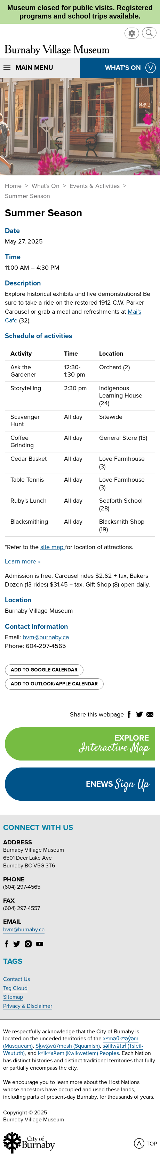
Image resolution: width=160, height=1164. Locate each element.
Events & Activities (95, 186)
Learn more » (23, 561)
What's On (45, 186)
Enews (117, 784)
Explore (77, 744)
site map (52, 547)
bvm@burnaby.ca (46, 637)
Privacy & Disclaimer (27, 1006)
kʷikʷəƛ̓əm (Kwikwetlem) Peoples (78, 1053)
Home (13, 186)
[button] (149, 32)
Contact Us (16, 979)
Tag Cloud (15, 988)
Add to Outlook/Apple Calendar (54, 684)
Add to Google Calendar (44, 670)
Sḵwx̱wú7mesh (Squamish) (67, 1045)
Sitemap (13, 997)
